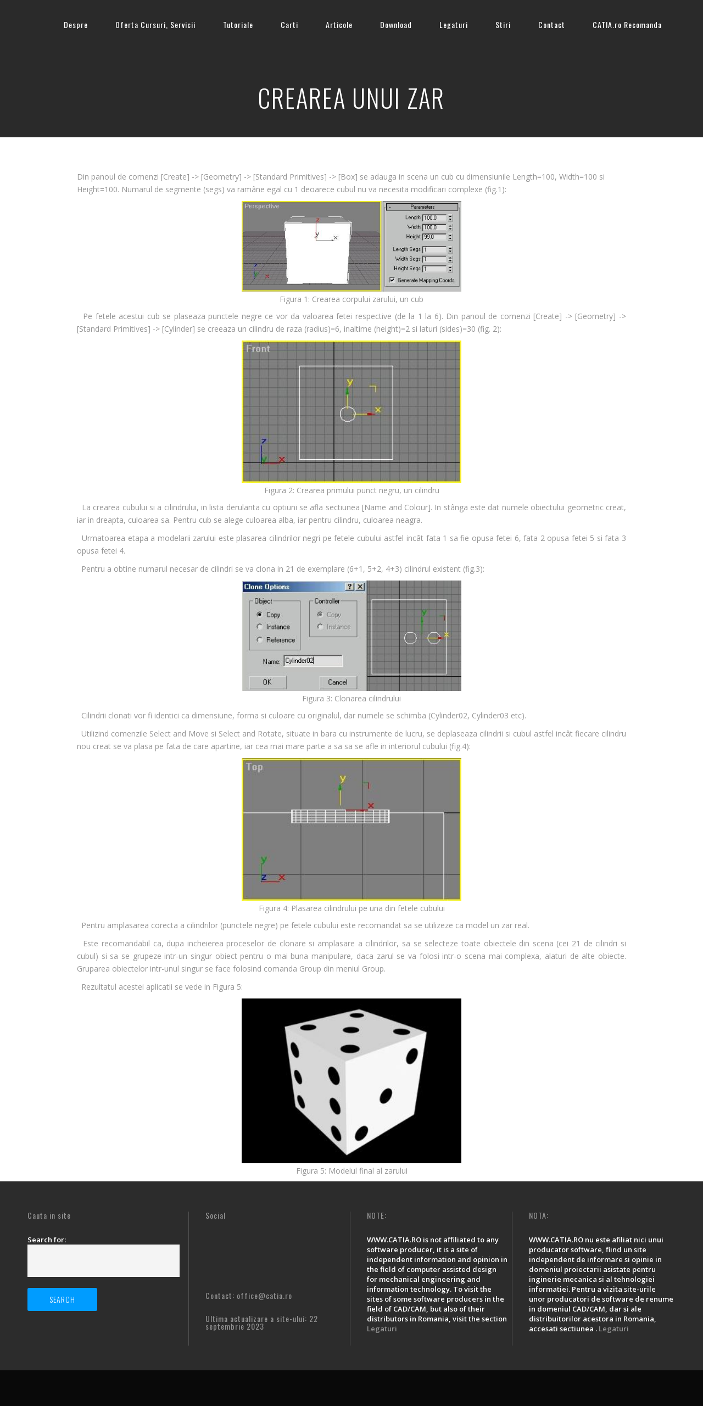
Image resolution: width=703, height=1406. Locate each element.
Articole (339, 24)
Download (396, 24)
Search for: (46, 1240)
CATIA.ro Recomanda (627, 24)
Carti (289, 24)
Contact (551, 24)
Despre (76, 24)
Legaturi (453, 24)
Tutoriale (238, 24)
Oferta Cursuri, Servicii (155, 24)
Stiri (503, 24)
